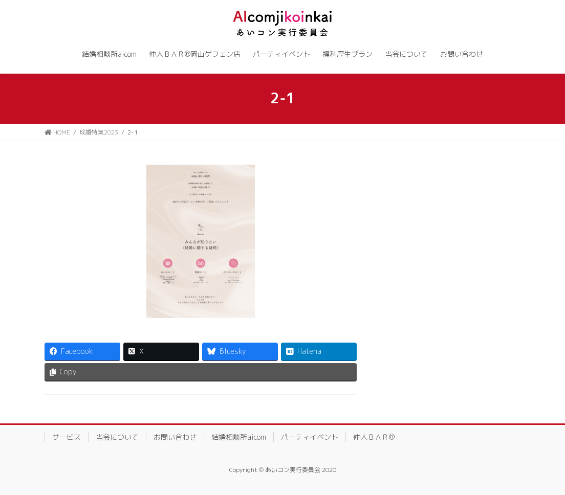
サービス (66, 437)
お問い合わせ (175, 437)
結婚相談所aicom (238, 437)
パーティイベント (309, 437)
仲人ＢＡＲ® (374, 437)
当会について (117, 437)
